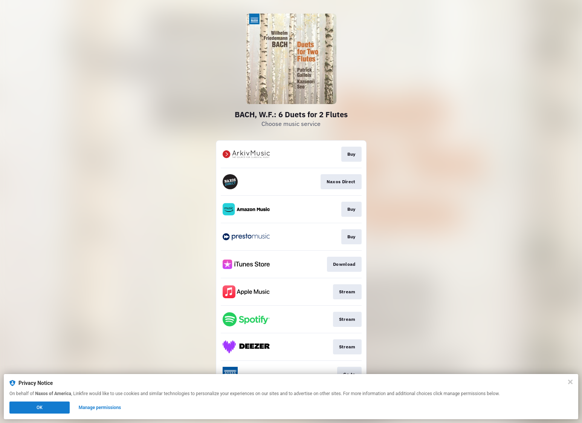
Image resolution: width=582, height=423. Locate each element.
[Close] (570, 382)
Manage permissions (100, 407)
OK (40, 407)
